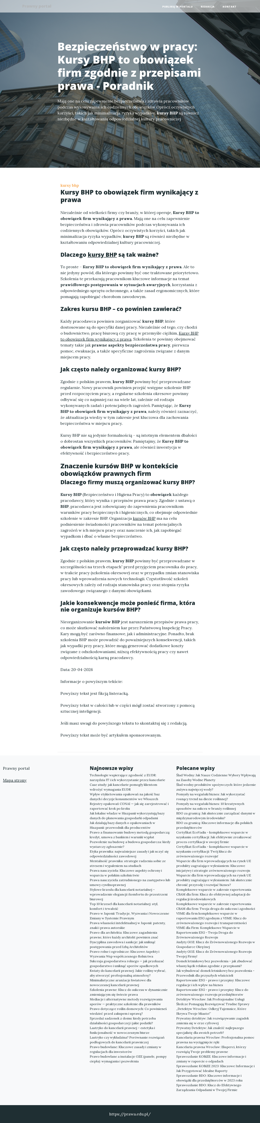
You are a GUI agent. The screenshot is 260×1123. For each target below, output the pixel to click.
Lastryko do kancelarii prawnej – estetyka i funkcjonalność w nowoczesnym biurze (122, 1030)
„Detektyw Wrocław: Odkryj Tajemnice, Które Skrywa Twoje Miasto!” (211, 1011)
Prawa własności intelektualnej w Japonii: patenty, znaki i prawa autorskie (128, 925)
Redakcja (208, 7)
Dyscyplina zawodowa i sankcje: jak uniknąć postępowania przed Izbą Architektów (123, 944)
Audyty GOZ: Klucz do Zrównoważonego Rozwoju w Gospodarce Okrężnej (215, 944)
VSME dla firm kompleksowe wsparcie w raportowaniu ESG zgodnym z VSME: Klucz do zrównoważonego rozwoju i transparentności (211, 918)
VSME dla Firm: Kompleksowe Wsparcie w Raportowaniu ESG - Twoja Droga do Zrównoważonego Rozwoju (208, 932)
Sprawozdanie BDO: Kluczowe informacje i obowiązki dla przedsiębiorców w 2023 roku (209, 1078)
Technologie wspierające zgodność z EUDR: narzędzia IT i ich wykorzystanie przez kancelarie (127, 777)
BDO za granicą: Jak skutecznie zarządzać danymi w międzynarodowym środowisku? (215, 815)
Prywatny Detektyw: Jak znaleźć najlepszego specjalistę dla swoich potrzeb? (210, 1030)
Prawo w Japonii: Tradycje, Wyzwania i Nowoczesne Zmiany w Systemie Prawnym (129, 915)
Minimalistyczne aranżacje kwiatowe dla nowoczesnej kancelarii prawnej (120, 982)
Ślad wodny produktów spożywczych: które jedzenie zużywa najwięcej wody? (216, 787)
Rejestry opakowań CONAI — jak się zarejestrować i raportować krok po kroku (129, 806)
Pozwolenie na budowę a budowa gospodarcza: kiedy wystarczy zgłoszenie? (130, 844)
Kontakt (230, 7)
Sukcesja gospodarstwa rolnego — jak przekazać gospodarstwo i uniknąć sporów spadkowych (127, 963)
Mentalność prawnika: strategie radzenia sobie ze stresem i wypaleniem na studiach (128, 863)
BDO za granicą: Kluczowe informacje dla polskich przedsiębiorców (214, 825)
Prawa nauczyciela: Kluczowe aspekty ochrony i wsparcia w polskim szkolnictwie (126, 872)
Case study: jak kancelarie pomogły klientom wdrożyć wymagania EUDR (123, 787)
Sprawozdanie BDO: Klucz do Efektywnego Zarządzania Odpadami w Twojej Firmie (208, 1087)
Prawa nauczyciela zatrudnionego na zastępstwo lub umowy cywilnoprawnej (130, 882)
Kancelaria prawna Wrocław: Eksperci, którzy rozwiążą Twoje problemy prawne (211, 1049)
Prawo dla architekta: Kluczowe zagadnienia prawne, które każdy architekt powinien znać (124, 934)
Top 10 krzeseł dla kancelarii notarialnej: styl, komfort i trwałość (124, 906)
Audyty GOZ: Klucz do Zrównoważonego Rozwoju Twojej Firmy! (214, 954)
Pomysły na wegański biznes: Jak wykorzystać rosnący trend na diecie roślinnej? (210, 796)
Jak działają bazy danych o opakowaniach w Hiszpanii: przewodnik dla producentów (122, 825)
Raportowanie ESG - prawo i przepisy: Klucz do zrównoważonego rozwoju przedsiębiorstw (212, 992)
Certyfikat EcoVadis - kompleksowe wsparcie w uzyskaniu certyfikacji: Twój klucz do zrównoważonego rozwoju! (212, 851)
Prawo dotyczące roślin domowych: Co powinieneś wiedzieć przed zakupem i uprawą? (128, 1011)
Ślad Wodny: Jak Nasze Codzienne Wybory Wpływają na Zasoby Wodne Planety (216, 777)
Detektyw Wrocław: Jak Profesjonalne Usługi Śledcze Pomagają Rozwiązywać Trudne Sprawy (212, 1001)
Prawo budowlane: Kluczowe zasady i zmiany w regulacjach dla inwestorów (125, 1049)
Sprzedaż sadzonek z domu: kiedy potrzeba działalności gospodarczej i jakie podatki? (123, 1020)
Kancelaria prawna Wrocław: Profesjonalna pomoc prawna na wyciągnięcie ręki (215, 1039)
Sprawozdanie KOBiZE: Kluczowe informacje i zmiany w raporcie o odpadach (211, 1058)
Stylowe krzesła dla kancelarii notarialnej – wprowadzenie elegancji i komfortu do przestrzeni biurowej (128, 894)
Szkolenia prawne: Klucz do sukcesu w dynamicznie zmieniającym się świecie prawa (128, 992)
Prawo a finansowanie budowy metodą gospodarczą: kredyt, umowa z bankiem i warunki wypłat (130, 834)
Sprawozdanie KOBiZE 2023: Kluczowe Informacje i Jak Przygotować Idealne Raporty (215, 1068)
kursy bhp (69, 185)
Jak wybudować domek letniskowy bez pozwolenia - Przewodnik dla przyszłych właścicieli (215, 973)
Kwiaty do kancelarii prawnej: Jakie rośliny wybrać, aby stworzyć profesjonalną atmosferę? (128, 973)
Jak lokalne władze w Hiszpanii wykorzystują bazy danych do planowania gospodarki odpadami (127, 815)
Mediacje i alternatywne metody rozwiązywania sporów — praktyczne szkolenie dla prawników (126, 1001)
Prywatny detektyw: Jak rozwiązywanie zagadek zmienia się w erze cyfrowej (212, 1020)
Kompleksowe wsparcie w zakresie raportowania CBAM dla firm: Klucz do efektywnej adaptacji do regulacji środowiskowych (213, 894)
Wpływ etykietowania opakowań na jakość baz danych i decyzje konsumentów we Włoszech (125, 796)
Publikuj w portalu (177, 7)
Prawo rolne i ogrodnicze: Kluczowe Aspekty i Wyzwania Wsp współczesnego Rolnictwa (124, 954)
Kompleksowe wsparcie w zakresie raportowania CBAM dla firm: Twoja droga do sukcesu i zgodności (215, 906)
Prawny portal (38, 6)
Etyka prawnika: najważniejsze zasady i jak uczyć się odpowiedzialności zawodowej (129, 853)
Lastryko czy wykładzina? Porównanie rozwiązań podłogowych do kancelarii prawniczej (127, 1039)
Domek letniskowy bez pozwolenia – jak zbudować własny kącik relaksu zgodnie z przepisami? (214, 963)
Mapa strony (15, 780)
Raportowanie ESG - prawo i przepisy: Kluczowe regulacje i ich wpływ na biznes (213, 982)
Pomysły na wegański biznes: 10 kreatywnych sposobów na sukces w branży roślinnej (210, 806)
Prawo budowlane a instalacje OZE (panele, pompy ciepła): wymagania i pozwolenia (128, 1058)
